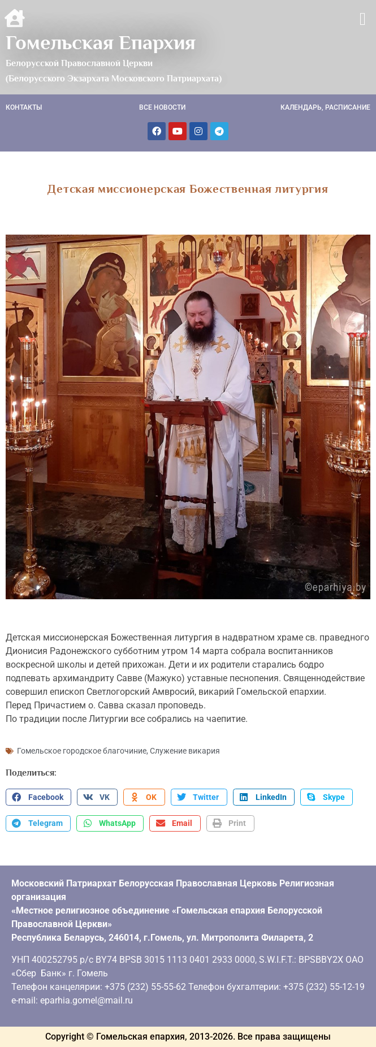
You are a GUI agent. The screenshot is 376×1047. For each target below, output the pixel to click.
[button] (362, 19)
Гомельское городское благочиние (81, 750)
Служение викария (185, 750)
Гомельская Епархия (101, 42)
